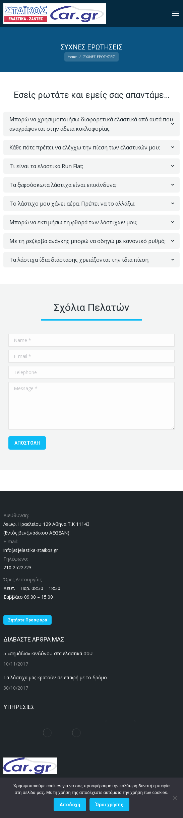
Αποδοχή (70, 804)
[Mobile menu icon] (176, 13)
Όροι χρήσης (109, 804)
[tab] (91, 124)
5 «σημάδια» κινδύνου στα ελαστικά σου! (48, 653)
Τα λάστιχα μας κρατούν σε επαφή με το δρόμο (55, 677)
